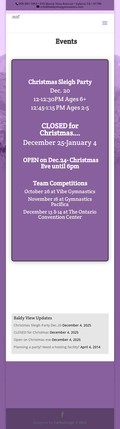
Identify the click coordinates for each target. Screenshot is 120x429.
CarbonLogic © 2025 (70, 422)
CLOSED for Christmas (31, 332)
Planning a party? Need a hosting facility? (46, 347)
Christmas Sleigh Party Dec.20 (37, 325)
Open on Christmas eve (32, 339)
